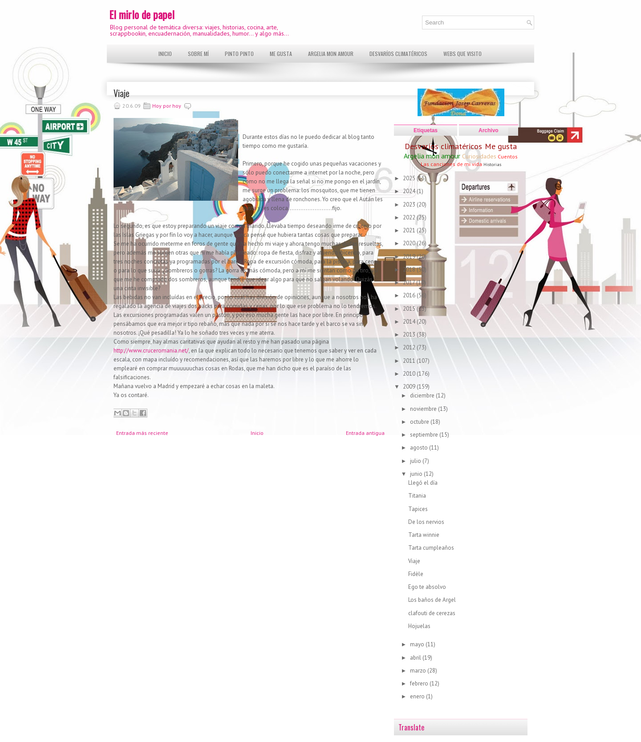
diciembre (423, 395)
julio (416, 461)
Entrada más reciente (142, 433)
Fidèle (415, 574)
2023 (410, 204)
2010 (410, 373)
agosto (419, 447)
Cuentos (508, 156)
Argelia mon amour (330, 53)
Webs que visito (462, 53)
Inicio (165, 53)
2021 (410, 230)
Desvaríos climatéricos (398, 53)
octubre (420, 422)
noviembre (424, 409)
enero (418, 696)
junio (417, 474)
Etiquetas (426, 130)
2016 (410, 295)
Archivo (489, 130)
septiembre (424, 434)
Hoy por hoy (166, 105)
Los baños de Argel (432, 600)
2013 (410, 334)
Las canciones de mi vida (451, 164)
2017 (409, 282)
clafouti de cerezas (431, 613)
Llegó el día (423, 483)
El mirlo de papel (141, 14)
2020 (410, 243)
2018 (410, 269)
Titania (417, 495)
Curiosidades (479, 156)
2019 (410, 256)
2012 (410, 347)
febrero (420, 683)
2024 (410, 191)
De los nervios (426, 522)
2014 (410, 321)
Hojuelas (419, 626)
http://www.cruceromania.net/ (151, 350)
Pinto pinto (239, 53)
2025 (410, 178)
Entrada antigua (365, 433)
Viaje (122, 93)
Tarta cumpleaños (431, 547)
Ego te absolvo (427, 587)
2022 (410, 217)
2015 (410, 308)
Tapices (418, 509)
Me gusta (281, 53)
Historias (492, 164)
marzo (418, 670)
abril (416, 657)
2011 (410, 361)
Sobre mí (198, 53)
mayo (418, 644)
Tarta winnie (423, 535)
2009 (410, 386)
